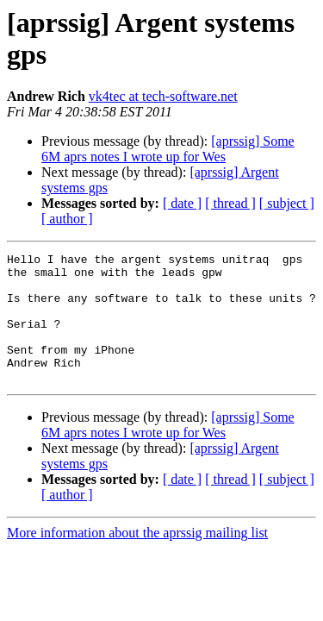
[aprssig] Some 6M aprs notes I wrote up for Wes (168, 149)
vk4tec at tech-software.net (163, 96)
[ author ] (67, 218)
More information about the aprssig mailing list (137, 558)
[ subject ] (286, 203)
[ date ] (182, 203)
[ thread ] (230, 203)
